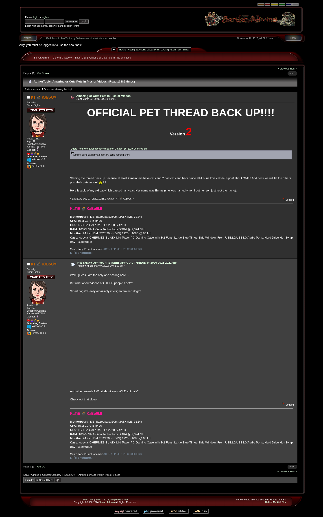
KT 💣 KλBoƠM (44, 97)
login (35, 17)
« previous (283, 68)
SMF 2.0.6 (88, 499)
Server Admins (41, 57)
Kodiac (113, 38)
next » (293, 68)
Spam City (80, 57)
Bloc (284, 502)
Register (175, 49)
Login (164, 49)
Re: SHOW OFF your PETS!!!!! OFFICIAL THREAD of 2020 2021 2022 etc (127, 262)
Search (140, 49)
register (46, 17)
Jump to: (29, 480)
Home (122, 49)
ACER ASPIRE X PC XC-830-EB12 (122, 249)
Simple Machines (119, 499)
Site (185, 49)
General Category (62, 57)
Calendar (153, 49)
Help (131, 49)
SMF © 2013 (102, 499)
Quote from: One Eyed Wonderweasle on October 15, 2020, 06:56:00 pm (109, 149)
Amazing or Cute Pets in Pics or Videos (110, 57)
